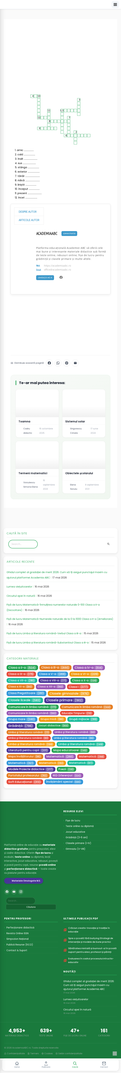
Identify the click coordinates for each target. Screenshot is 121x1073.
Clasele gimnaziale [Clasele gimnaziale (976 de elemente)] (69, 693)
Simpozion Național (17, 939)
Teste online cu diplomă (80, 826)
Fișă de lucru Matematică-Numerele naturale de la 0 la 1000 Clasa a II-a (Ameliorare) (60, 619)
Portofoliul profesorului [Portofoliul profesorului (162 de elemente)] (28, 775)
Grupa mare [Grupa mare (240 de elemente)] (22, 719)
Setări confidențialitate (69, 1053)
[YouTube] (14, 892)
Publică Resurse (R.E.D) (19, 944)
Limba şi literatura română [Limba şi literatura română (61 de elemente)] (28, 738)
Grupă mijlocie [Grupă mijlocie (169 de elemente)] (83, 719)
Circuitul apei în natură (21, 596)
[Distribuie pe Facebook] (49, 363)
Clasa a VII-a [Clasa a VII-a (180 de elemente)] (21, 680)
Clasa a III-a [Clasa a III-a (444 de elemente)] (55, 667)
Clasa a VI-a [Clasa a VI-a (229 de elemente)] (85, 674)
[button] (74, 1064)
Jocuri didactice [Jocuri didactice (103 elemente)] (53, 725)
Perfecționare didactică (20, 927)
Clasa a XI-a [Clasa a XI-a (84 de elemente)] (20, 686)
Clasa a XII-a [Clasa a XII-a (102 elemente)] (51, 686)
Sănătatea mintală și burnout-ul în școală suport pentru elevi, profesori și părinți (92, 950)
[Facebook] (7, 892)
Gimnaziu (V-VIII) (75, 849)
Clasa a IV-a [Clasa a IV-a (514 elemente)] (89, 668)
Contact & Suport (16, 950)
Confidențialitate (14, 1053)
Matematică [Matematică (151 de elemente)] (51, 763)
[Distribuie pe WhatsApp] (58, 363)
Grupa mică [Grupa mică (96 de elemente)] (52, 719)
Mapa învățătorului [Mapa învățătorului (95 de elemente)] (25, 756)
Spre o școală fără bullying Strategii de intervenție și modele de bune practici (90, 940)
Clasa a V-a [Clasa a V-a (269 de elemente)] (52, 674)
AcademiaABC (46, 233)
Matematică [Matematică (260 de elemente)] (60, 756)
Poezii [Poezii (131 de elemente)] (66, 769)
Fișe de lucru (73, 820)
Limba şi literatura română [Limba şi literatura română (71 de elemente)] (29, 732)
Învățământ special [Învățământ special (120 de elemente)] (63, 782)
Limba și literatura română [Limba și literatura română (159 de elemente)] (30, 744)
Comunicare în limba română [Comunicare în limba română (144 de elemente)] (86, 707)
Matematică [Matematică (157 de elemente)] (21, 763)
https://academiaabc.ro (57, 265)
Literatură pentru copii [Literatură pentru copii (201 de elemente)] (28, 750)
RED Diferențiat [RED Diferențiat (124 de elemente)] (67, 775)
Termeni (33, 1053)
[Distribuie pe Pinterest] (66, 363)
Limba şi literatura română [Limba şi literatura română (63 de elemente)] (75, 732)
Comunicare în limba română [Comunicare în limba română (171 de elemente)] (32, 707)
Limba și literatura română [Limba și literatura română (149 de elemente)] (81, 744)
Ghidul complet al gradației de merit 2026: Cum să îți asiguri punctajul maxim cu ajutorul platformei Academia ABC (88, 985)
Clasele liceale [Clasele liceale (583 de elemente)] (24, 700)
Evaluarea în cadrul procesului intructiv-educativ (91, 960)
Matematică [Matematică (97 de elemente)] (81, 763)
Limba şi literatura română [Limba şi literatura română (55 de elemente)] (74, 738)
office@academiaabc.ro (57, 269)
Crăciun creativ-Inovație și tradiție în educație (89, 929)
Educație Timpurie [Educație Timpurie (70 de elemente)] (77, 713)
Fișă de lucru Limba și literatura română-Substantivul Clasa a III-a (48, 642)
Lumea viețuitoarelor (19, 586)
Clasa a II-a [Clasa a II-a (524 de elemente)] (22, 668)
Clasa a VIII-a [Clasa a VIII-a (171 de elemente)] (53, 680)
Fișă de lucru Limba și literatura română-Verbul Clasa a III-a (44, 633)
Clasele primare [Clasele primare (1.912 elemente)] (65, 700)
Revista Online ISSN (17, 933)
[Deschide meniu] (115, 4)
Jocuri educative (75, 832)
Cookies (47, 1053)
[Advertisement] (60, 53)
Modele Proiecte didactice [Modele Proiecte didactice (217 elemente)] (31, 769)
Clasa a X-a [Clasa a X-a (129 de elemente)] (84, 680)
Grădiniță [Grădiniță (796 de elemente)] (21, 726)
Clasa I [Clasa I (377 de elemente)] (79, 687)
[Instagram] (21, 892)
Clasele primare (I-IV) (78, 843)
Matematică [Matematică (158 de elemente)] (92, 756)
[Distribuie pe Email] (75, 363)
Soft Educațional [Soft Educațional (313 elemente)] (24, 782)
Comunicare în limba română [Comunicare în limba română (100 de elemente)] (32, 713)
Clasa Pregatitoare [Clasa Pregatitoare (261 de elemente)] (26, 693)
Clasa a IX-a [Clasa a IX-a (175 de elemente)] (21, 674)
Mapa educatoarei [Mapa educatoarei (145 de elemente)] (70, 750)
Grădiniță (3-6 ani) (77, 837)
